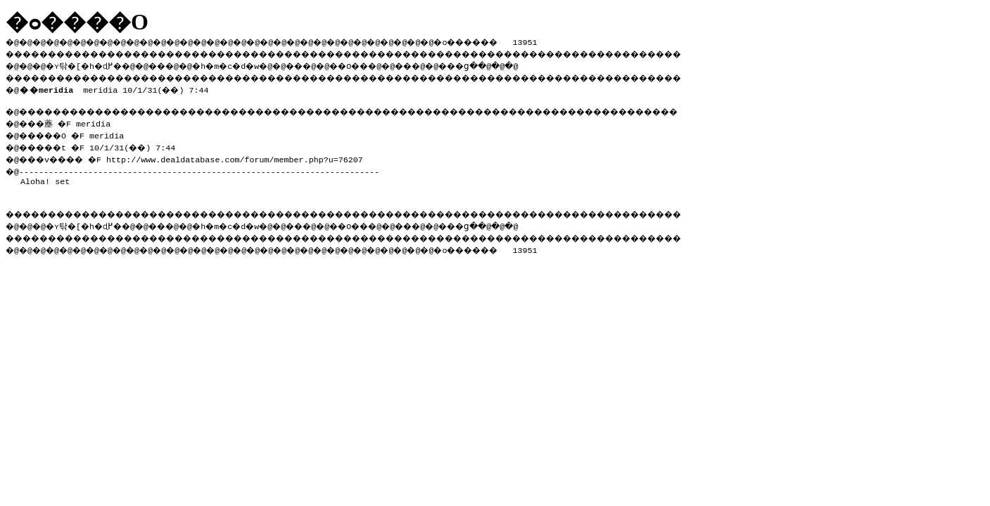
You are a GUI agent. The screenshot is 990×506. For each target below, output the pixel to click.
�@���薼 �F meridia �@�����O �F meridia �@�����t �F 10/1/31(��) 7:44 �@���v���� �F (97, 138)
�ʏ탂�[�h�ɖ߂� (91, 64)
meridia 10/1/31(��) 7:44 (116, 87)
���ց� (510, 64)
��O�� (387, 64)
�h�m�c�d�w (249, 64)
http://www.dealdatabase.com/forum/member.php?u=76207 (247, 155)
